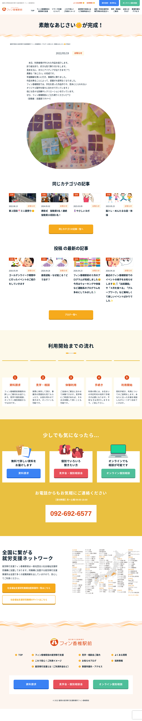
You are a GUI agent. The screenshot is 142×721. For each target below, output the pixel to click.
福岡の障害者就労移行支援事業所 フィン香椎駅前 (18, 3)
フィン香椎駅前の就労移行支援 (43, 10)
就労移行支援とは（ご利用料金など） (84, 10)
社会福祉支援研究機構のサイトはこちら (29, 611)
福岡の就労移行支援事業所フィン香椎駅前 (74, 713)
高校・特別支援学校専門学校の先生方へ (101, 10)
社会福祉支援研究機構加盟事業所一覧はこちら (28, 600)
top (32, 11)
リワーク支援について (56, 10)
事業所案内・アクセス (92, 678)
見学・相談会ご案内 (116, 10)
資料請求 (23, 485)
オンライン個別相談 (130, 3)
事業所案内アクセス (136, 10)
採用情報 (119, 672)
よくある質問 (121, 667)
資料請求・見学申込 (109, 3)
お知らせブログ (126, 10)
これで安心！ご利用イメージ (69, 10)
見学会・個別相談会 (71, 485)
